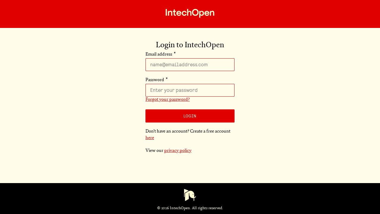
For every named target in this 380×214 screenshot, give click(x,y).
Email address (158, 54)
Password (154, 80)
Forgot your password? (167, 99)
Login (190, 116)
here (149, 138)
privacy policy (177, 151)
